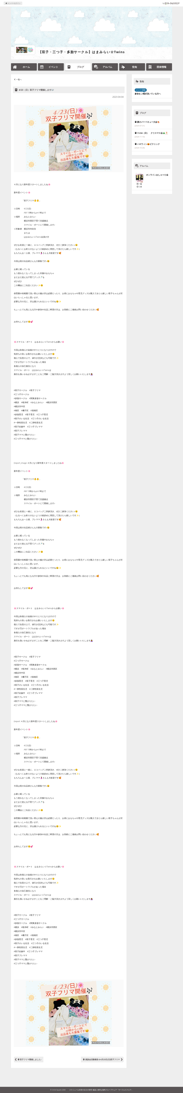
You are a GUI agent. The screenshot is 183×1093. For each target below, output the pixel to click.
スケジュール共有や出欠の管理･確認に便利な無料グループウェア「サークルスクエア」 (101, 1090)
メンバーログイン (13, 3)
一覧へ (19, 79)
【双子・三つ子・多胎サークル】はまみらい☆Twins (81, 52)
